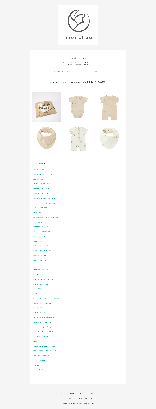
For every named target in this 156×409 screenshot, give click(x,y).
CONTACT (92, 393)
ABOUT (72, 393)
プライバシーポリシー (67, 398)
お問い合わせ (94, 71)
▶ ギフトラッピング (39, 370)
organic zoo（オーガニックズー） (43, 303)
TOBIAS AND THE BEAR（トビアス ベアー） (47, 346)
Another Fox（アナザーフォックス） (44, 174)
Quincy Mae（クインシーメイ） (43, 312)
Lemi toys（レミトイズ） (41, 255)
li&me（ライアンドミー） (41, 260)
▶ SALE (36, 365)
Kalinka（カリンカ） (39, 236)
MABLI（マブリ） (38, 274)
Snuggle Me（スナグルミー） (42, 322)
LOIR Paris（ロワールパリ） (42, 265)
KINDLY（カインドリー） (41, 241)
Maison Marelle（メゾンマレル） (43, 284)
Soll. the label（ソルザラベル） (43, 327)
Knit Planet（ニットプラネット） (43, 246)
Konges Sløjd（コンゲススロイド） (44, 250)
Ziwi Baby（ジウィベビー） (41, 355)
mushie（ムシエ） (39, 293)
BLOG (82, 393)
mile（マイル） (38, 289)
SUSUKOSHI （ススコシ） (41, 341)
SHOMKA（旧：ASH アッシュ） (43, 184)
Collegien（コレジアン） (41, 208)
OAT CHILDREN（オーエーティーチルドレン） (47, 298)
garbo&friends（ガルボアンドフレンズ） (45, 217)
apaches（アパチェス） (40, 179)
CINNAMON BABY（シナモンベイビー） (45, 203)
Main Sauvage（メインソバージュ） (44, 279)
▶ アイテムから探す (39, 360)
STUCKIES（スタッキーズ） (42, 336)
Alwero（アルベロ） (39, 169)
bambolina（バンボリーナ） (42, 193)
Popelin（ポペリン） (39, 308)
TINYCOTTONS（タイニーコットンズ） (45, 351)
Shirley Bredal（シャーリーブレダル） (45, 317)
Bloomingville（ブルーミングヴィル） (45, 198)
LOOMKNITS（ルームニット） (42, 270)
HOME (63, 393)
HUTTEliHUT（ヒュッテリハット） (43, 227)
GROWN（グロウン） (39, 222)
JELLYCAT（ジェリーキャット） (43, 231)
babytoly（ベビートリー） (41, 188)
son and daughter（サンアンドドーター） (46, 332)
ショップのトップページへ (62, 71)
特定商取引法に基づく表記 (87, 398)
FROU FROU (37, 212)
